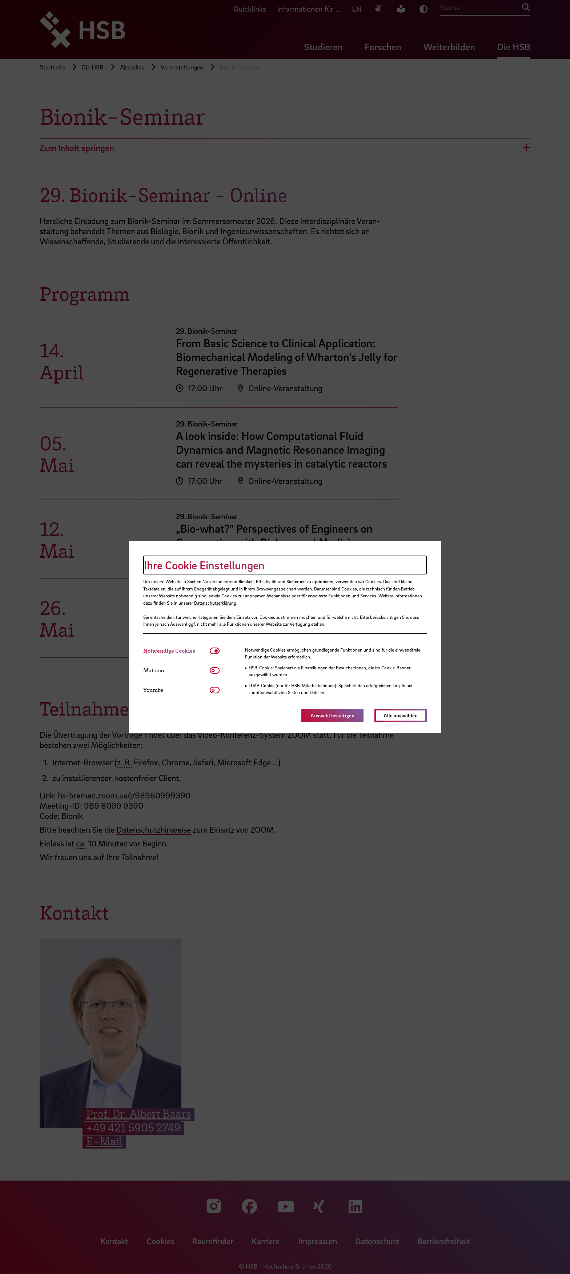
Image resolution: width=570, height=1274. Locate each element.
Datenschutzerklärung (215, 603)
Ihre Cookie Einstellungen (204, 565)
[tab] (176, 650)
